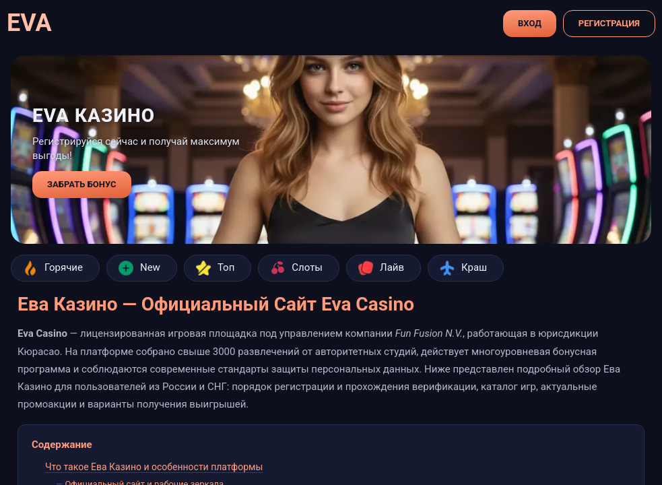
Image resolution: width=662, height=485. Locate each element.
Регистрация (609, 23)
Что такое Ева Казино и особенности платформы (154, 466)
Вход (529, 23)
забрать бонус (82, 184)
